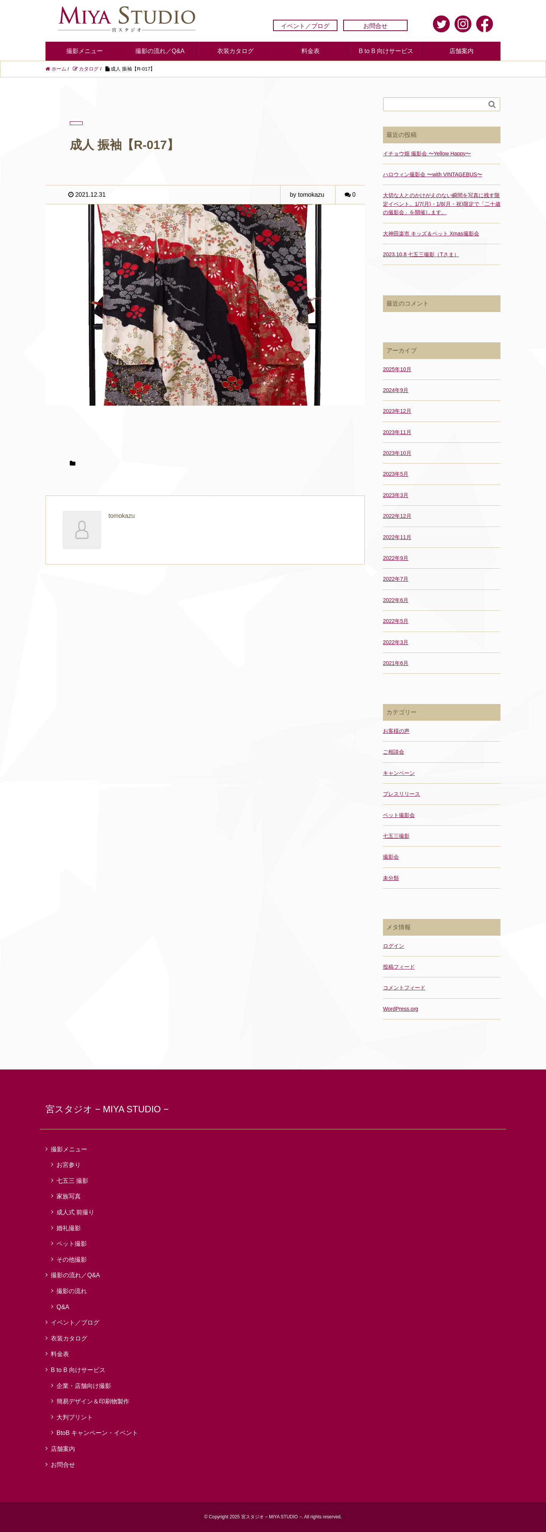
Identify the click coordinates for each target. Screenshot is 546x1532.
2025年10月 (397, 369)
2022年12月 (397, 516)
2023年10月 (397, 453)
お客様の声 (396, 731)
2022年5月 (395, 621)
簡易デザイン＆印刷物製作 (92, 1401)
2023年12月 (397, 411)
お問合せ (375, 26)
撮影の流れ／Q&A (160, 51)
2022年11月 (397, 537)
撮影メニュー (84, 51)
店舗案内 (461, 51)
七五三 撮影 (72, 1181)
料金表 (310, 51)
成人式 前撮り (75, 1212)
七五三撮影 (396, 836)
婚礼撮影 (68, 1228)
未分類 (391, 878)
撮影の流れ (71, 1291)
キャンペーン (399, 773)
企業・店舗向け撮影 (83, 1386)
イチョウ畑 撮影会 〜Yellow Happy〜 (427, 154)
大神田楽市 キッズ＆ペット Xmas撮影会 (431, 234)
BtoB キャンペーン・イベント (97, 1433)
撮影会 (391, 857)
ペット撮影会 (399, 815)
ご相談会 (393, 752)
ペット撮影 (71, 1243)
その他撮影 (71, 1259)
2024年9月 (395, 390)
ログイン (393, 946)
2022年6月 (395, 600)
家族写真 (68, 1196)
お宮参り (68, 1165)
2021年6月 (395, 663)
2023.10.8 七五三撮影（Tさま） (421, 254)
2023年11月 (397, 432)
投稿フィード (399, 967)
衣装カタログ (235, 51)
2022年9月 (395, 558)
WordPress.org (400, 1009)
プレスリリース (401, 794)
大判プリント (74, 1417)
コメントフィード (404, 988)
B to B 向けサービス (386, 51)
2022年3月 (395, 642)
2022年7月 (395, 579)
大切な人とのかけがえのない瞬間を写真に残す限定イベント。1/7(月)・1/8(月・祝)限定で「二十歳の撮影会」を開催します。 (441, 203)
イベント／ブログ (305, 26)
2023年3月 (395, 495)
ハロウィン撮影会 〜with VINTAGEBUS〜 (432, 174)
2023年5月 (395, 474)
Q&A (62, 1307)
